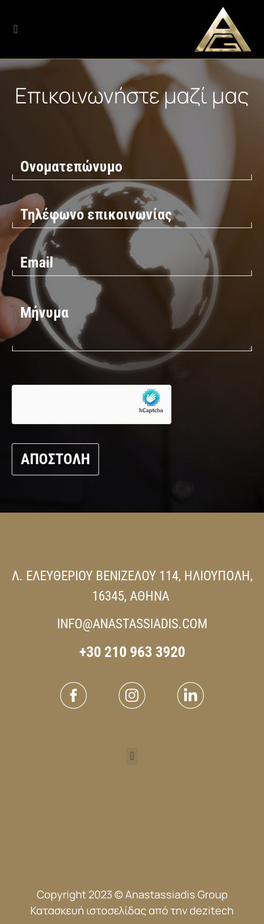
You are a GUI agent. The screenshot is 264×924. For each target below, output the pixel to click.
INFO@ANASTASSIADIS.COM (132, 623)
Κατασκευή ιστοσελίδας (88, 910)
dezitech (211, 910)
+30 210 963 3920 (132, 652)
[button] (16, 29)
